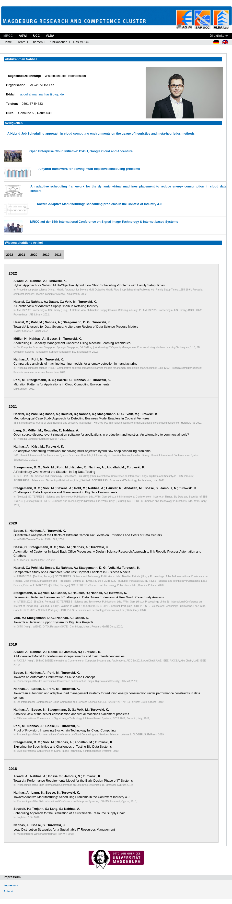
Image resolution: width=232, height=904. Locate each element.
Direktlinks (217, 35)
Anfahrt (8, 891)
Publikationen (57, 42)
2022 (9, 254)
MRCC (8, 35)
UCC (36, 35)
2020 (33, 254)
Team (21, 42)
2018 (58, 254)
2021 (21, 254)
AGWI (23, 35)
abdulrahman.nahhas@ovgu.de (42, 94)
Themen (37, 42)
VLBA (50, 35)
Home (7, 42)
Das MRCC (81, 42)
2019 (45, 254)
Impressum (11, 885)
